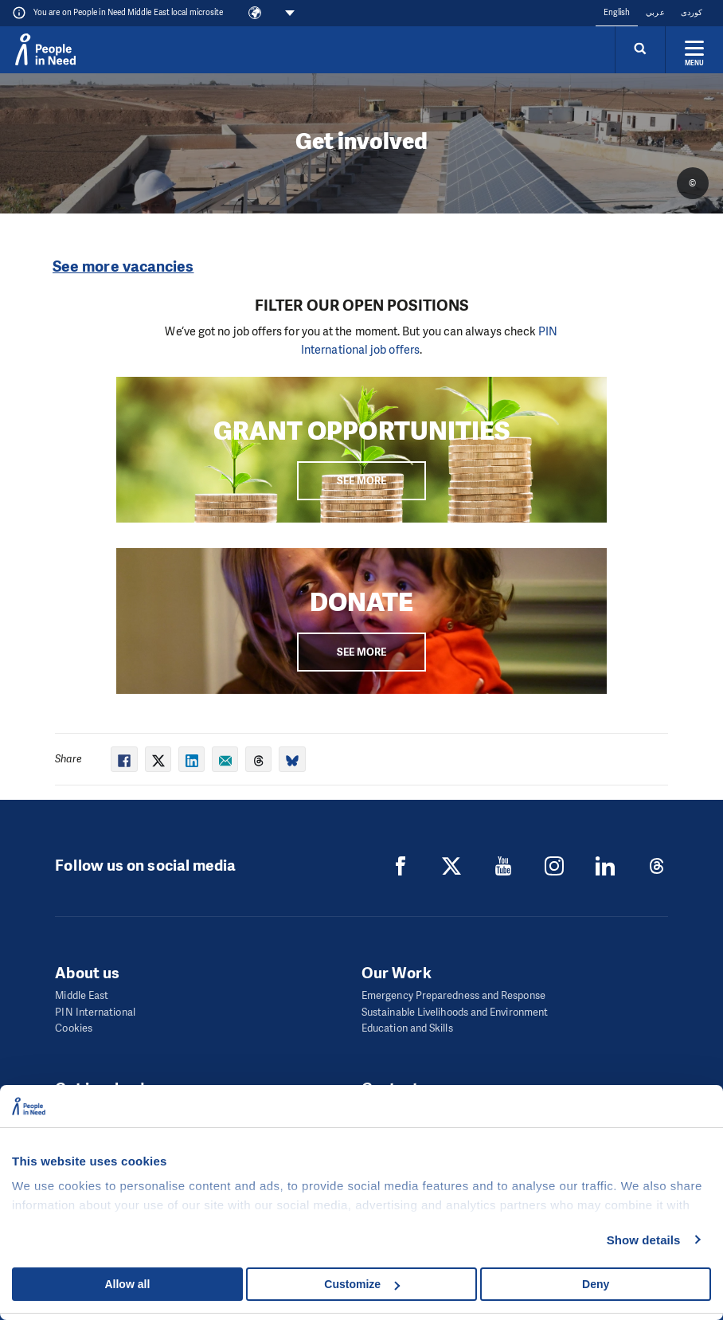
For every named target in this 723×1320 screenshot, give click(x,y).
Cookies (73, 1028)
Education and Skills (407, 1028)
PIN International (95, 1012)
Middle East (81, 995)
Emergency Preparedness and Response (453, 995)
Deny (595, 1284)
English (617, 12)
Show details (644, 1240)
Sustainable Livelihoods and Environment (455, 1012)
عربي (655, 12)
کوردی (691, 12)
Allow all (127, 1284)
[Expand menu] (694, 49)
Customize (362, 1284)
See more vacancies (123, 266)
